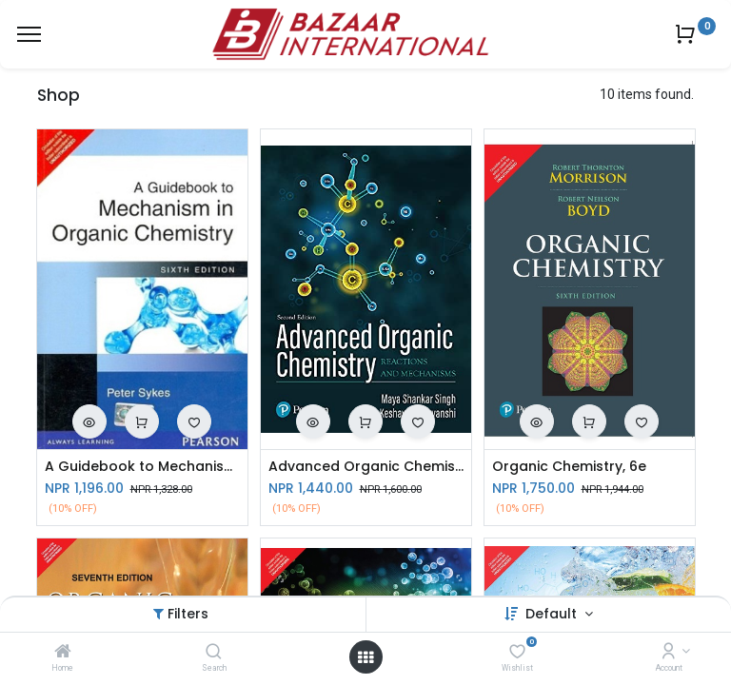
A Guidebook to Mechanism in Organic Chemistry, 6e (142, 467)
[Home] (62, 652)
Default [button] (553, 613)
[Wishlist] (517, 652)
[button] (89, 421)
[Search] (214, 652)
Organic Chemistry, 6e (569, 467)
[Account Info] (669, 652)
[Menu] (29, 34)
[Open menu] (365, 657)
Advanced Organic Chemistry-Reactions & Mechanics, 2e (366, 467)
